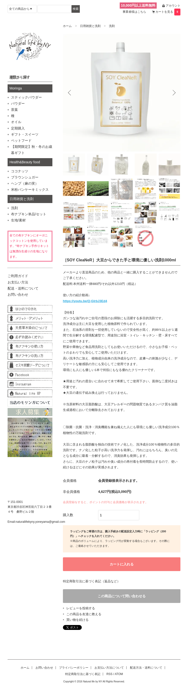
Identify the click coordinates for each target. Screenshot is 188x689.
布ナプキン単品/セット (28, 214)
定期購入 (18, 128)
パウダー (18, 103)
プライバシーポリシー (73, 668)
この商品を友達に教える (83, 614)
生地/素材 (18, 220)
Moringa (16, 88)
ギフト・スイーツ (24, 134)
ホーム (67, 26)
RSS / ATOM (114, 674)
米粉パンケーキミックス (30, 189)
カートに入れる (122, 564)
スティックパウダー (26, 97)
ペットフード (21, 140)
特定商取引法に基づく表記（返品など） (91, 581)
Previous (70, 92)
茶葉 (14, 110)
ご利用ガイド (18, 276)
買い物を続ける (77, 620)
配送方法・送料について (146, 668)
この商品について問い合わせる (122, 596)
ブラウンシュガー (24, 177)
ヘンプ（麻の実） (24, 183)
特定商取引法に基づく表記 (82, 674)
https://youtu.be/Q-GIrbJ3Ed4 (85, 301)
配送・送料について (23, 288)
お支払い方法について (109, 668)
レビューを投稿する (80, 609)
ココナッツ (19, 171)
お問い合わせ (18, 294)
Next (173, 92)
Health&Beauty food (25, 162)
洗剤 (112, 26)
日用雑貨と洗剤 (90, 26)
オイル (16, 122)
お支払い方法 (18, 282)
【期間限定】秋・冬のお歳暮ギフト (31, 150)
